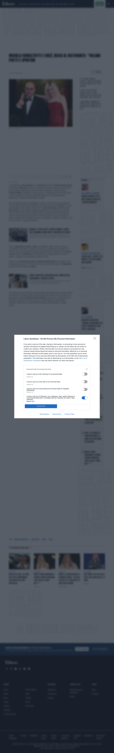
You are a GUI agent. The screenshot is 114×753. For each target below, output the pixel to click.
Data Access (57, 414)
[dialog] (57, 376)
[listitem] (57, 369)
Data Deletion (44, 414)
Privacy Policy (69, 414)
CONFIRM (41, 406)
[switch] (85, 374)
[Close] (95, 339)
